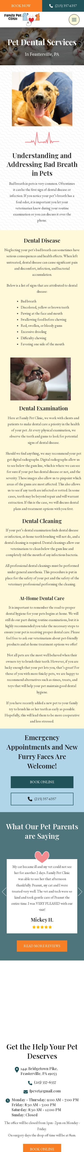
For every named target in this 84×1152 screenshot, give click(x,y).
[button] (74, 19)
